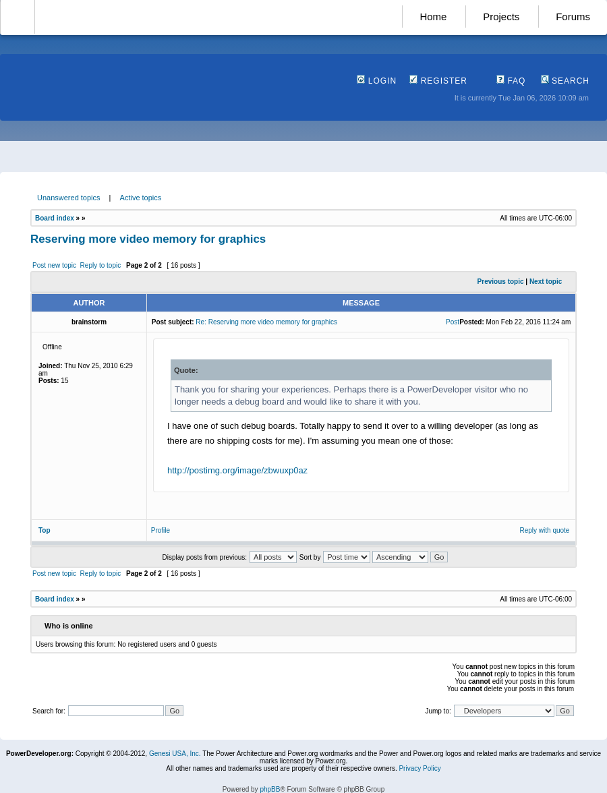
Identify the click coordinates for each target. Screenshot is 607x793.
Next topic (545, 281)
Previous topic (501, 281)
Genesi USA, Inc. (175, 753)
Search (565, 81)
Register (438, 81)
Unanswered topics (68, 198)
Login (377, 81)
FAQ (510, 81)
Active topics (141, 198)
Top (44, 530)
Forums (573, 16)
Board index (54, 218)
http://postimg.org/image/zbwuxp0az (237, 470)
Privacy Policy (419, 768)
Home (433, 16)
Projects (501, 16)
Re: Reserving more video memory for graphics (266, 322)
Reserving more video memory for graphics (148, 239)
